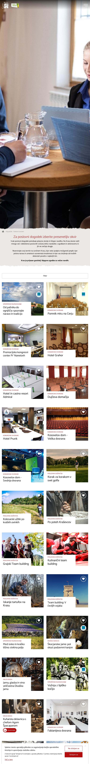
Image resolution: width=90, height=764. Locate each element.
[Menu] (85, 5)
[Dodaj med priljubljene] (39, 287)
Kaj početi (9, 231)
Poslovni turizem (18, 231)
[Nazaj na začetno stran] (5, 5)
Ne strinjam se (73, 748)
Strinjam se (73, 754)
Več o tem (9, 759)
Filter (45, 275)
